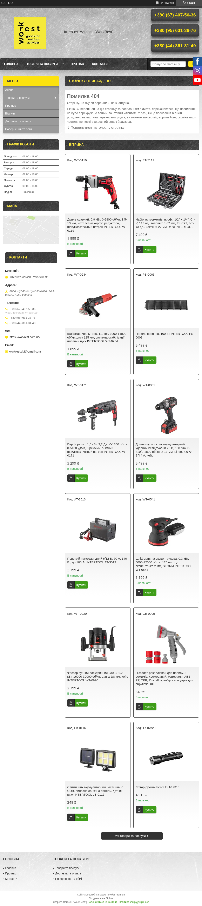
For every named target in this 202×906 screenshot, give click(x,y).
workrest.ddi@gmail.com (25, 351)
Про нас (77, 64)
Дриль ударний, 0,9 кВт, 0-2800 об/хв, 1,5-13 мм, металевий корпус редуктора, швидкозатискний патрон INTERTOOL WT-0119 (97, 225)
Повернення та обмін (19, 129)
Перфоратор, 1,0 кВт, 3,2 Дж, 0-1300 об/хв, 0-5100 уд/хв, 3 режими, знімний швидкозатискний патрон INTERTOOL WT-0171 (97, 449)
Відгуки (10, 113)
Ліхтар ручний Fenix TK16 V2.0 (157, 787)
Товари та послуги (42, 64)
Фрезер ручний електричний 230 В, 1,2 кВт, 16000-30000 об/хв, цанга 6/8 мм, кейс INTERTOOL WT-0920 (97, 676)
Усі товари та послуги (130, 836)
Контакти (100, 64)
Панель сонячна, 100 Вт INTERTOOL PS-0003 (165, 335)
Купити (81, 253)
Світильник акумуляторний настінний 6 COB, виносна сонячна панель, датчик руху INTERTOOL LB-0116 (95, 790)
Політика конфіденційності (134, 902)
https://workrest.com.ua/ (24, 337)
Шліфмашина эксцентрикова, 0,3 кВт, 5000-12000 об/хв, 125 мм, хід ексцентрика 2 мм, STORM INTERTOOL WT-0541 (164, 564)
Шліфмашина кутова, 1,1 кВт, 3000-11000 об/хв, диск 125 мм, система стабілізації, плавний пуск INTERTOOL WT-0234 (96, 337)
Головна (11, 64)
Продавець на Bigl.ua (101, 898)
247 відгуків (167, 2)
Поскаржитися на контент (102, 902)
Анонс (9, 90)
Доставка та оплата (18, 121)
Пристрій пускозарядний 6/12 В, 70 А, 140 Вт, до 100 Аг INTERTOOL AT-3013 (97, 560)
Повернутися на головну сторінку (97, 128)
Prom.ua (120, 894)
